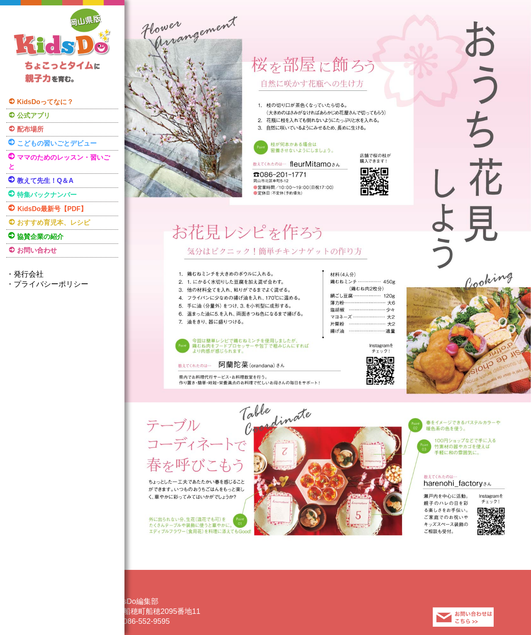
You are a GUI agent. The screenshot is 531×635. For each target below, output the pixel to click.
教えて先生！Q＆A (45, 180)
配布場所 (30, 129)
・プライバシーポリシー (47, 284)
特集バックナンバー (47, 194)
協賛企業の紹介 (40, 236)
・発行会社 (25, 274)
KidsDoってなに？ (45, 101)
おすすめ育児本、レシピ (53, 222)
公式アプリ (33, 115)
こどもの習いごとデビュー (57, 143)
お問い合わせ (37, 250)
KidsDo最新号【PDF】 (52, 208)
